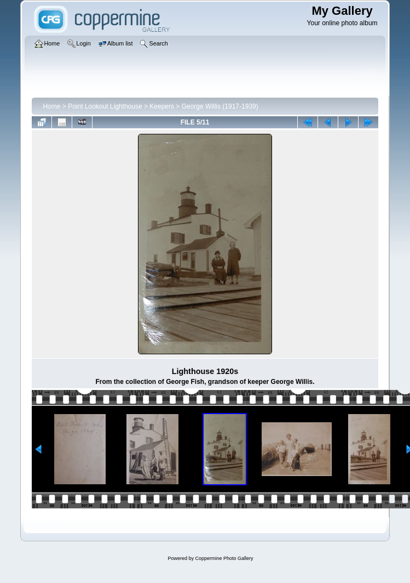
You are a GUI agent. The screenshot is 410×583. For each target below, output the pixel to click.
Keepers (161, 106)
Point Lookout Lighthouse (105, 106)
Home (51, 106)
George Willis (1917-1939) (220, 106)
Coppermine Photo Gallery (224, 558)
